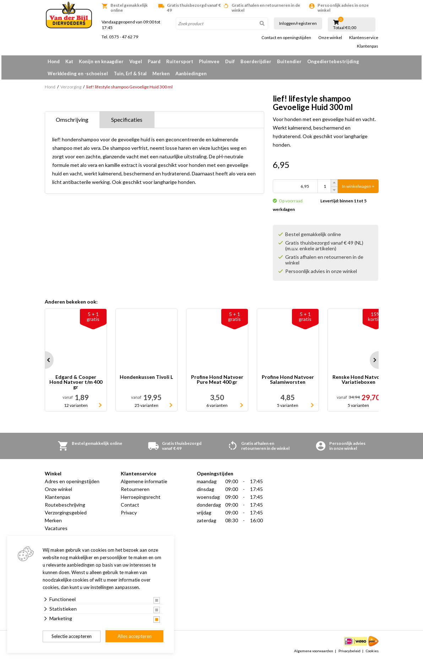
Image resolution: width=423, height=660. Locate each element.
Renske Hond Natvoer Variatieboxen (358, 380)
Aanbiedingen (191, 73)
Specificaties (126, 119)
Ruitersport (179, 61)
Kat (69, 61)
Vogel (135, 61)
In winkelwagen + (358, 186)
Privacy (129, 512)
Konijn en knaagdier (101, 61)
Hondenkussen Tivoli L (146, 377)
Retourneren (135, 489)
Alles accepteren (135, 636)
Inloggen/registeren (298, 23)
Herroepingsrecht (141, 497)
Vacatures (56, 528)
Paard (154, 61)
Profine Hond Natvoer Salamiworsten (288, 380)
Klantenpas (367, 46)
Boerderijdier (255, 61)
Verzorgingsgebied (66, 512)
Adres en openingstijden (72, 481)
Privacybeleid (349, 651)
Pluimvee (209, 61)
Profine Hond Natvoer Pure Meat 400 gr (217, 380)
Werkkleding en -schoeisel (78, 73)
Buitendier (289, 61)
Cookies (372, 651)
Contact (130, 505)
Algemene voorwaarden (313, 651)
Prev (45, 360)
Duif (230, 61)
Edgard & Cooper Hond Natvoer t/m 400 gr (75, 382)
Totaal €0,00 (344, 28)
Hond (54, 61)
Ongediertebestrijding (333, 61)
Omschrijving (72, 119)
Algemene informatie (144, 481)
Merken (161, 73)
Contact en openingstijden (286, 38)
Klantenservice (363, 38)
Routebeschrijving (65, 505)
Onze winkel (330, 38)
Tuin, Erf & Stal (130, 73)
